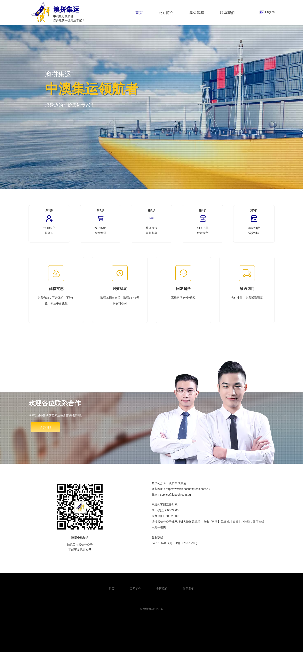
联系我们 (227, 13)
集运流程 (196, 13)
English (270, 12)
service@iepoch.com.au (175, 494)
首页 (139, 13)
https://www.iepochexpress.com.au (188, 489)
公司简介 (166, 13)
